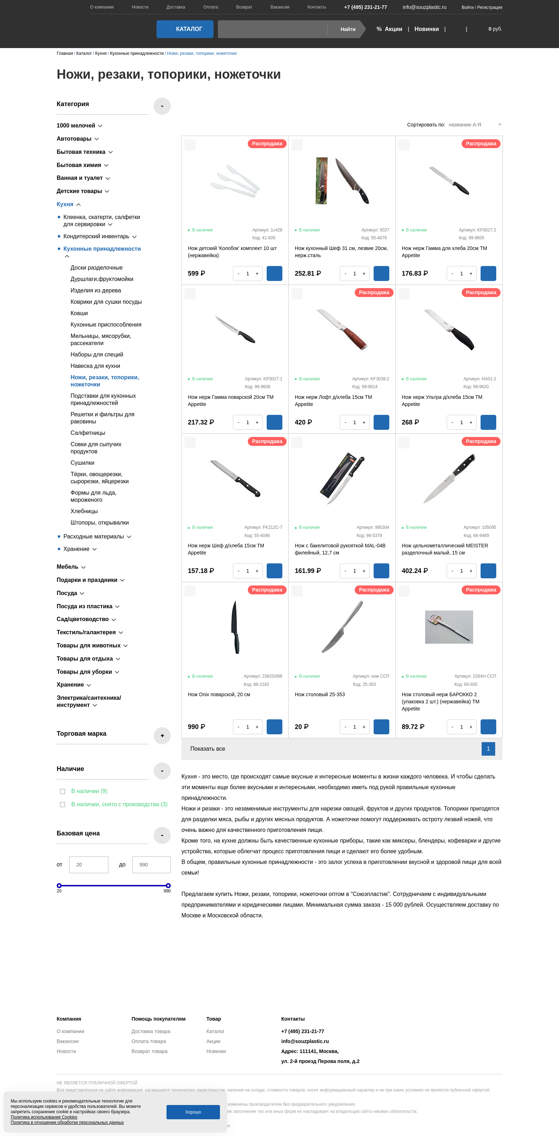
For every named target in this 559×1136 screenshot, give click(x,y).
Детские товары (79, 191)
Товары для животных (88, 645)
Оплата (210, 7)
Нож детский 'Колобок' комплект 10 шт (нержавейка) (232, 251)
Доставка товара (151, 1031)
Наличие (70, 768)
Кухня (65, 204)
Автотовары (74, 139)
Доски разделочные (97, 268)
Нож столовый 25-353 (320, 694)
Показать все (212, 749)
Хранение (76, 549)
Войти (468, 7)
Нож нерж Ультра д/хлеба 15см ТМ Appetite (442, 400)
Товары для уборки (84, 672)
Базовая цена (78, 833)
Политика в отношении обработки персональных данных (67, 1122)
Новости (140, 7)
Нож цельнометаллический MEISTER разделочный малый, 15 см (445, 549)
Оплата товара (149, 1041)
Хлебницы (84, 511)
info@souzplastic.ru (420, 7)
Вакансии (280, 7)
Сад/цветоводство (83, 619)
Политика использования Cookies (44, 1117)
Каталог (182, 29)
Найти (343, 29)
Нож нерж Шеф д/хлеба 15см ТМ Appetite (226, 549)
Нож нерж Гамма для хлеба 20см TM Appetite (444, 251)
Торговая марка (82, 733)
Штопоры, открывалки (100, 523)
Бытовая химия (79, 165)
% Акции (389, 29)
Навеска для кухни (95, 366)
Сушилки (82, 463)
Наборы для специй (97, 354)
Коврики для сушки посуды (106, 302)
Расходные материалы (93, 536)
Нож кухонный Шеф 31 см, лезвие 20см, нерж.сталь (341, 251)
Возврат (244, 7)
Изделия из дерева (96, 290)
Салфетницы (88, 433)
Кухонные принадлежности (102, 249)
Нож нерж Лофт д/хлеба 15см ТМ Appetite (333, 400)
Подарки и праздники (87, 580)
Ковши (79, 313)
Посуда (67, 593)
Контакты (317, 7)
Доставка (176, 7)
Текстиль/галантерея (86, 632)
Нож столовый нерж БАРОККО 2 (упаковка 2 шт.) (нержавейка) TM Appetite (440, 702)
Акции (213, 1041)
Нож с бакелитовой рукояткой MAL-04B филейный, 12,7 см (340, 549)
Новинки (427, 29)
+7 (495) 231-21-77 (362, 7)
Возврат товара (150, 1051)
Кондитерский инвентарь (96, 236)
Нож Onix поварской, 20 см (219, 694)
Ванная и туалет (80, 178)
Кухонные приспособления (106, 325)
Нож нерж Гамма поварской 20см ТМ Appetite (230, 400)
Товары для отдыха (85, 659)
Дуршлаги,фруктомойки (102, 279)
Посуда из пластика (84, 606)
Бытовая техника (81, 152)
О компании (102, 7)
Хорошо (193, 1112)
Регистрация (489, 7)
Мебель (67, 567)
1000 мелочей (76, 126)
